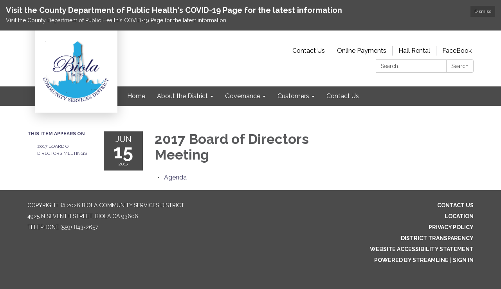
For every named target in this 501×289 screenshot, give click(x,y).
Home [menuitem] (136, 96)
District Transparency (437, 238)
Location (459, 216)
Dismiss (482, 11)
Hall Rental (414, 50)
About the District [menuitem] (182, 96)
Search (460, 66)
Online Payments (361, 50)
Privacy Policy (451, 227)
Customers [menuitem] (293, 96)
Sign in (463, 260)
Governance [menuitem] (242, 96)
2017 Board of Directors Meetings (62, 150)
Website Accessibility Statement (422, 249)
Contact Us (308, 50)
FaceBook (457, 50)
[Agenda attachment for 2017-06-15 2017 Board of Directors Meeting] (175, 177)
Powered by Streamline (411, 260)
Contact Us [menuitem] (342, 96)
